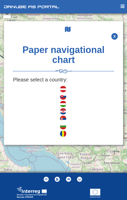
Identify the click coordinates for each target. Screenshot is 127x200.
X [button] (114, 36)
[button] (69, 179)
